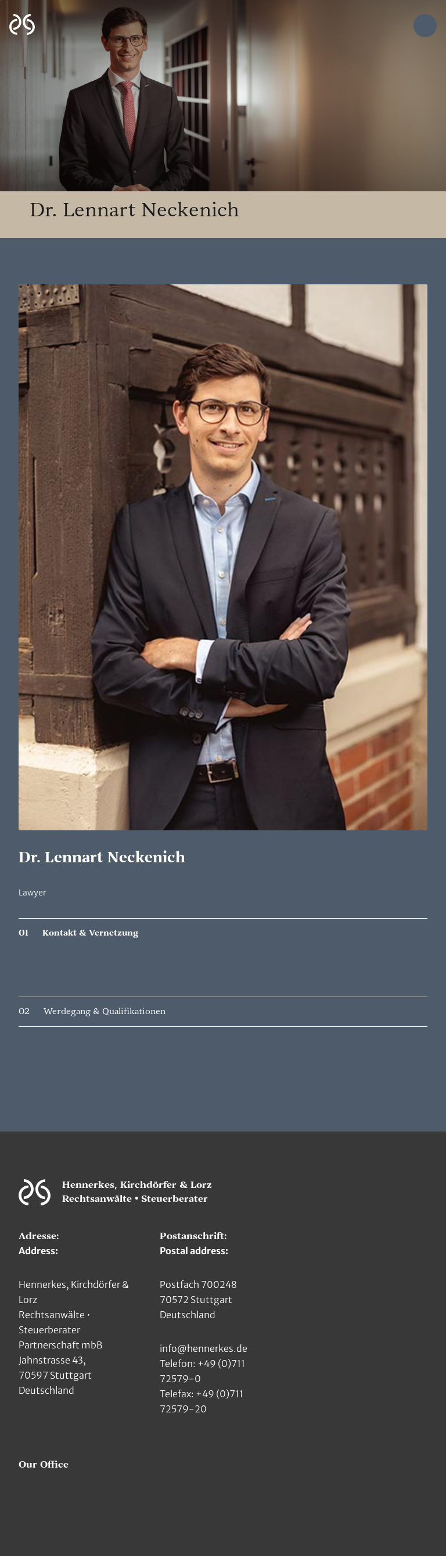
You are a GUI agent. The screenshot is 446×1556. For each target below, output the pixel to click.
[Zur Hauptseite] (22, 24)
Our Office (44, 1464)
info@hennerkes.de (203, 1348)
